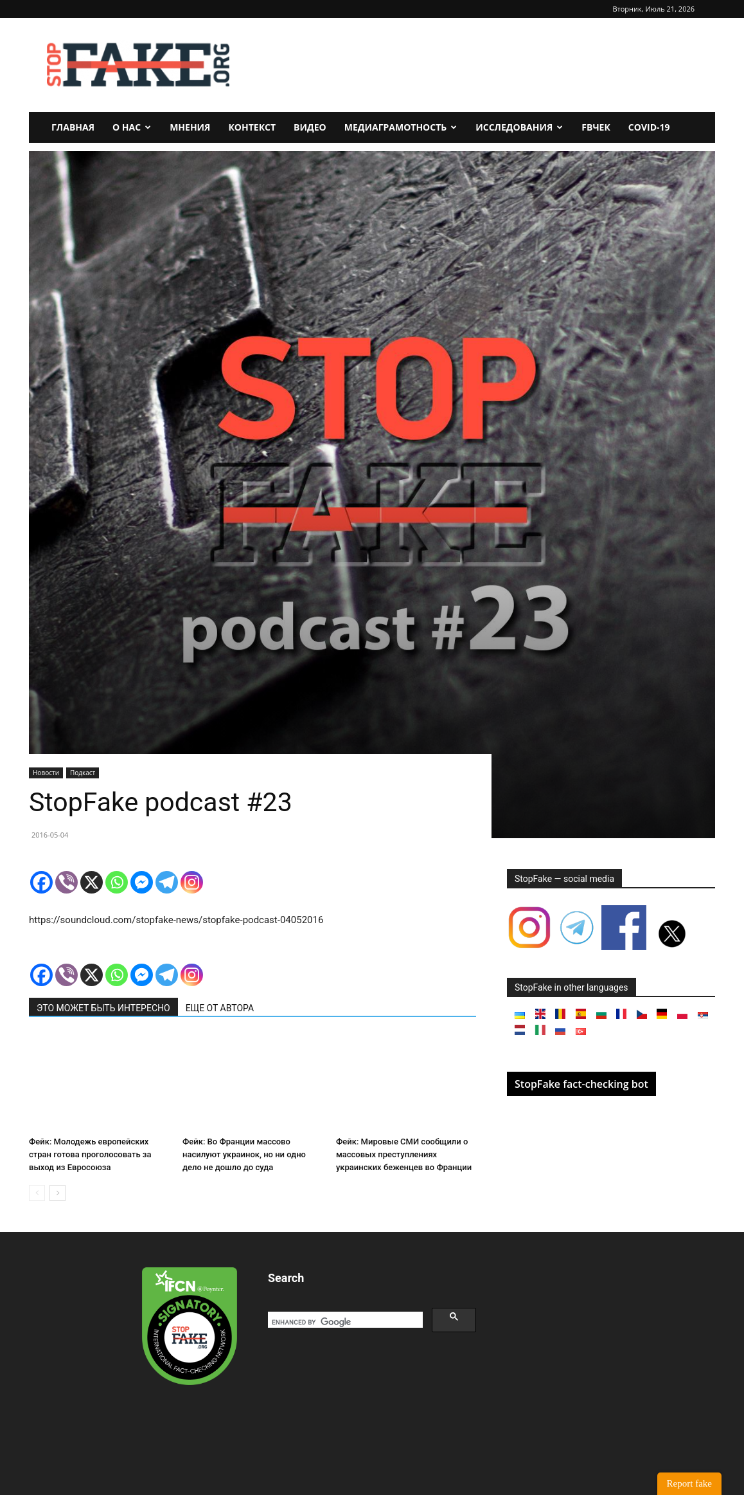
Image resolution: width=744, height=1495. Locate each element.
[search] (344, 1322)
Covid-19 (649, 127)
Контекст (252, 127)
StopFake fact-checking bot (581, 1084)
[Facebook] (41, 882)
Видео (310, 127)
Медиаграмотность (400, 127)
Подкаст (82, 772)
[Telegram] (166, 882)
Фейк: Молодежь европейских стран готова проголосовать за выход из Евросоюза (90, 1154)
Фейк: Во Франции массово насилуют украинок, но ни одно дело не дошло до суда (244, 1154)
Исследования (519, 127)
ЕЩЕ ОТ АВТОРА (220, 1008)
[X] (91, 882)
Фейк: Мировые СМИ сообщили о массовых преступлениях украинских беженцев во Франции (404, 1154)
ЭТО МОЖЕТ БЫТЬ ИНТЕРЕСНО (103, 1008)
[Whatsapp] (116, 882)
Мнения (190, 127)
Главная (72, 127)
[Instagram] (192, 882)
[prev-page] (37, 1193)
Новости (46, 772)
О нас (131, 127)
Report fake (689, 1483)
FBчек (595, 127)
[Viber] (66, 882)
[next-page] (57, 1193)
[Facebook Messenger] (141, 882)
